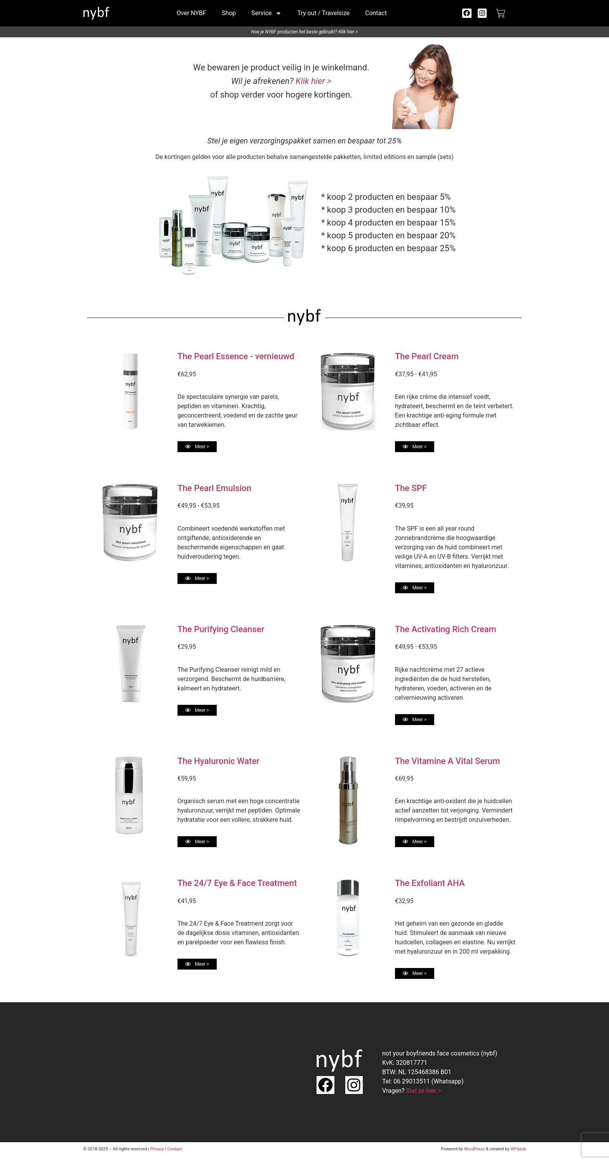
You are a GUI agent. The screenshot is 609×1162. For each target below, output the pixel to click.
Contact (376, 13)
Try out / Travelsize (323, 13)
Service (266, 13)
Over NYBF (191, 13)
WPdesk (518, 1149)
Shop (229, 13)
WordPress (474, 1149)
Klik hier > (313, 81)
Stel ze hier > (423, 1090)
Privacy (157, 1149)
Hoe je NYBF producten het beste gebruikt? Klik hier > (304, 32)
